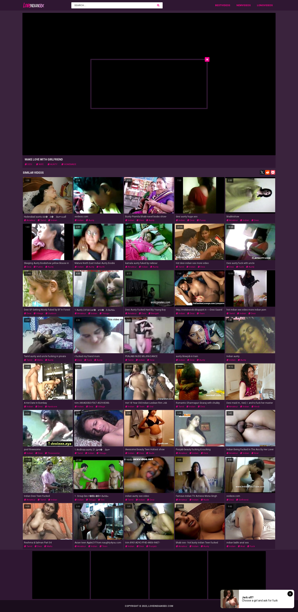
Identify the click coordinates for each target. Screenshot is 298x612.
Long (260, 5)
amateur (29, 220)
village (38, 313)
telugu (104, 313)
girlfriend (242, 500)
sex (101, 500)
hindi (255, 406)
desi (28, 164)
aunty (52, 164)
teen (201, 313)
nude (150, 453)
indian (52, 220)
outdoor (50, 313)
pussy (201, 220)
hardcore (51, 406)
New (239, 5)
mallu (39, 360)
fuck (240, 267)
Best (218, 5)
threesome (52, 453)
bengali (153, 313)
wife (40, 164)
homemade (68, 164)
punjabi (151, 546)
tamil (42, 220)
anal (254, 453)
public (38, 267)
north (100, 267)
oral (150, 406)
